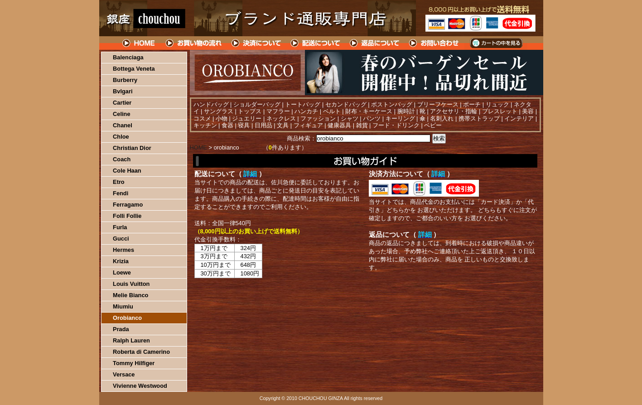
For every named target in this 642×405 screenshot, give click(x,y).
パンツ (372, 118)
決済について (256, 43)
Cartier (122, 102)
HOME (139, 43)
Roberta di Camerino (141, 351)
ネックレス (281, 118)
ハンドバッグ (211, 104)
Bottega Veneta (133, 68)
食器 (227, 125)
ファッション (318, 118)
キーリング (400, 118)
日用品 (263, 125)
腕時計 (406, 111)
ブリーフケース (438, 104)
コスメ (202, 118)
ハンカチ (306, 111)
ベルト (332, 111)
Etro (119, 181)
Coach (121, 159)
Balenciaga (128, 57)
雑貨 (362, 125)
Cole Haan (127, 170)
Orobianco (127, 317)
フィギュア (308, 125)
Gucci (121, 238)
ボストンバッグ (391, 104)
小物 (221, 118)
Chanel (122, 125)
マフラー (278, 111)
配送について (315, 43)
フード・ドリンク (396, 125)
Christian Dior (132, 148)
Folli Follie (127, 215)
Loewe (122, 272)
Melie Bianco (130, 295)
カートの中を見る (495, 43)
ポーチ (472, 104)
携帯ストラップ (479, 118)
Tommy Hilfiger (133, 363)
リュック (497, 104)
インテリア (519, 118)
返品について (375, 43)
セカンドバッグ (346, 104)
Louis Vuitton (131, 283)
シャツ (349, 118)
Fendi (120, 193)
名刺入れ (442, 118)
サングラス (218, 111)
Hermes (123, 249)
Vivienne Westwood (140, 385)
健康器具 (339, 125)
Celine (121, 114)
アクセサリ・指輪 (453, 111)
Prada (121, 329)
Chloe (121, 136)
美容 (528, 111)
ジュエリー (246, 118)
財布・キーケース (368, 111)
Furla (120, 227)
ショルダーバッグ (256, 104)
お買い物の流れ (193, 43)
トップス (249, 111)
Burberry (125, 80)
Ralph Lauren (131, 340)
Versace (124, 374)
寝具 (244, 125)
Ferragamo (128, 204)
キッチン (205, 125)
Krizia (121, 261)
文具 (283, 125)
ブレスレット (499, 111)
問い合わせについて (434, 43)
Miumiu (123, 306)
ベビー (433, 125)
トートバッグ (302, 104)
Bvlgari (122, 91)
